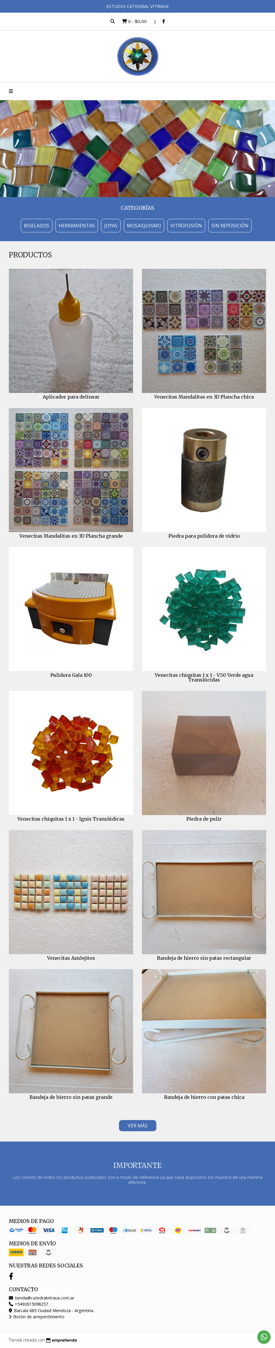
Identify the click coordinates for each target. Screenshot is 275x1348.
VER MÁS (138, 1125)
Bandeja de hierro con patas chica (204, 1097)
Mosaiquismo (144, 225)
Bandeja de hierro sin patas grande (70, 1097)
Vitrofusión (186, 225)
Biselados (36, 225)
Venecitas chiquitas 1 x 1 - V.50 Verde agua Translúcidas (204, 677)
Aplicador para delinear (71, 397)
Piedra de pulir (204, 819)
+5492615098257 (28, 1304)
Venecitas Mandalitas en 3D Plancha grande (71, 536)
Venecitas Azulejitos (71, 958)
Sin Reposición (230, 225)
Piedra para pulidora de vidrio (204, 536)
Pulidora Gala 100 (71, 675)
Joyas (110, 225)
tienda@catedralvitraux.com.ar (41, 1298)
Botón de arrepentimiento (36, 1316)
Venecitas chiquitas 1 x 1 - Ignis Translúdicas (71, 819)
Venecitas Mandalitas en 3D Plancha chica (204, 397)
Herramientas (77, 225)
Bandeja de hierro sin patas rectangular (204, 958)
